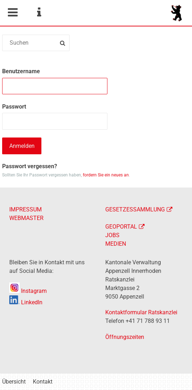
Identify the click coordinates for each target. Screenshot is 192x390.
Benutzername (21, 71)
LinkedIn (25, 302)
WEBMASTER (26, 218)
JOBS (112, 235)
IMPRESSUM (25, 209)
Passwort (14, 106)
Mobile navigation (12, 12)
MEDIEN (115, 243)
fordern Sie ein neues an (106, 175)
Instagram (28, 291)
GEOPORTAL (121, 226)
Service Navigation (38, 12)
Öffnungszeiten (124, 337)
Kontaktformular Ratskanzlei (141, 312)
